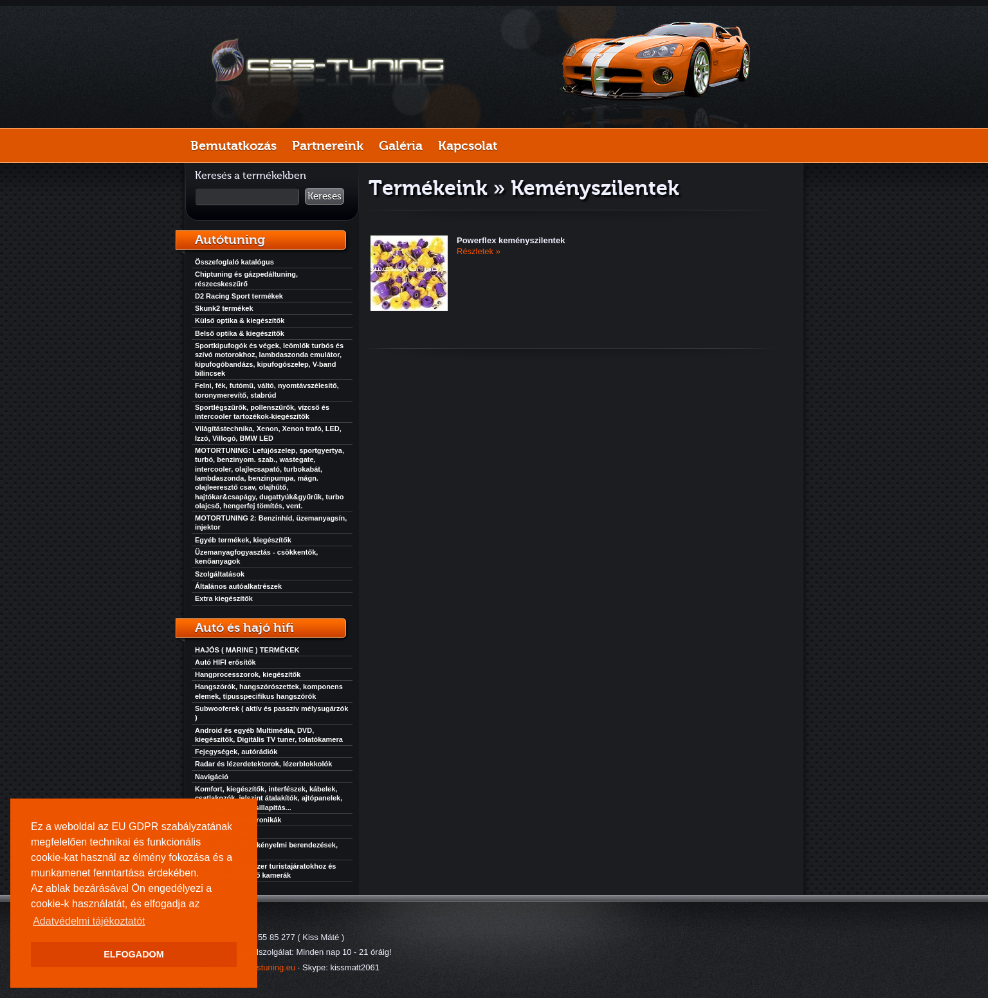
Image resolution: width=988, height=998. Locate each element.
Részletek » (478, 251)
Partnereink (327, 145)
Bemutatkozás (233, 145)
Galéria (401, 145)
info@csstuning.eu (260, 967)
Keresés (324, 196)
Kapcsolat (467, 145)
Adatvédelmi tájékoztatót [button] (89, 921)
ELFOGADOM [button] (134, 954)
